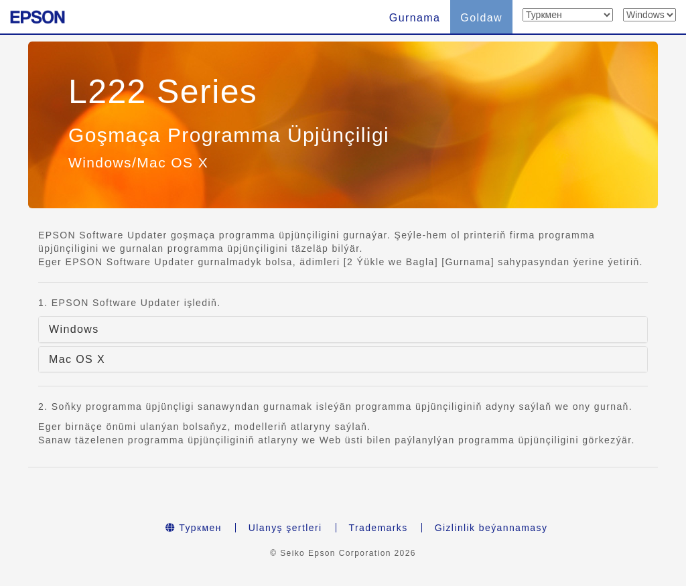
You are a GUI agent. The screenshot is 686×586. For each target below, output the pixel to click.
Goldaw (481, 17)
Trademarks (378, 527)
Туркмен (193, 527)
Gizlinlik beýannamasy (491, 527)
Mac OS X (77, 359)
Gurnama (415, 17)
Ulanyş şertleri (285, 527)
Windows (74, 329)
